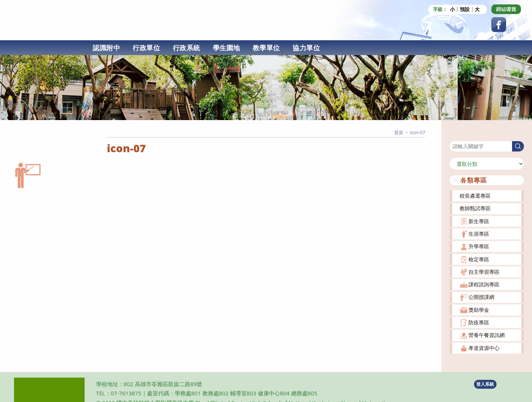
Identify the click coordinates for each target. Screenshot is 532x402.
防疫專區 (478, 322)
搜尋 (455, 136)
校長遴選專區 (475, 195)
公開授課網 (481, 296)
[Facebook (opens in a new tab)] (498, 24)
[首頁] (398, 132)
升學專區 (478, 246)
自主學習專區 (483, 271)
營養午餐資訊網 (486, 334)
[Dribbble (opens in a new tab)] (506, 9)
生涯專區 (478, 233)
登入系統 (485, 384)
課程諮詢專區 (483, 284)
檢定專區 (478, 259)
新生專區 (478, 221)
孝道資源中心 (483, 347)
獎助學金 (478, 309)
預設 (465, 9)
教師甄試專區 (475, 208)
